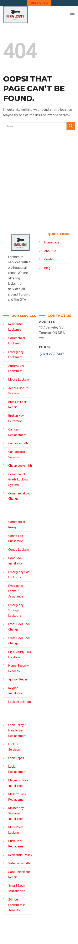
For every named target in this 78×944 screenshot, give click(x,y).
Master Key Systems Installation (16, 813)
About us (50, 251)
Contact (50, 259)
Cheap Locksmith (20, 466)
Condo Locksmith (20, 550)
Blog (47, 268)
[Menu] (72, 14)
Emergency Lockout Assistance (16, 591)
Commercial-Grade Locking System (18, 480)
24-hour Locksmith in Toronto (17, 905)
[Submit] (71, 126)
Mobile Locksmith (20, 379)
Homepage (51, 242)
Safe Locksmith (19, 863)
